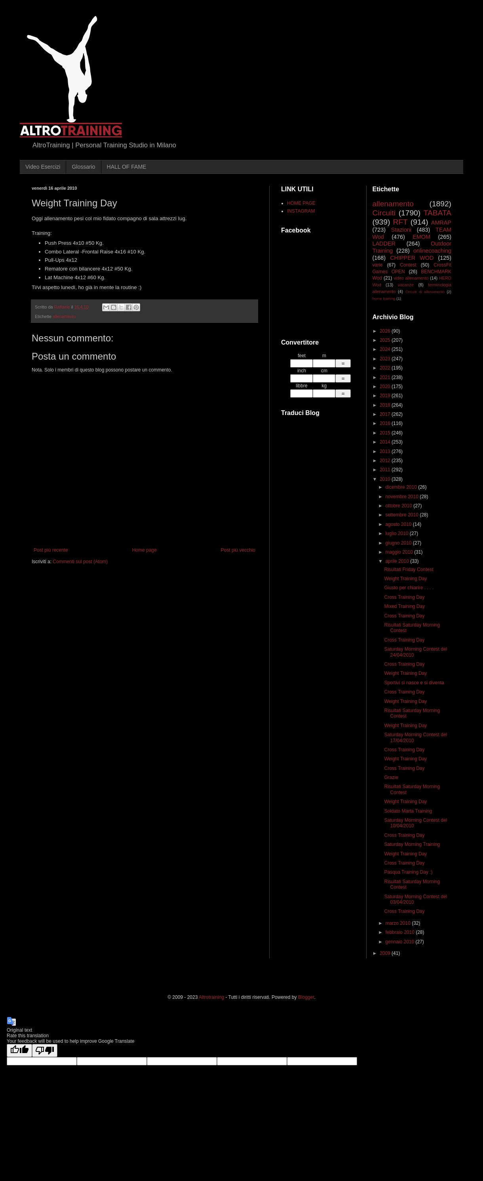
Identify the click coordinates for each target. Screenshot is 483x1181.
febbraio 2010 (400, 932)
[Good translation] (19, 1050)
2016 (386, 423)
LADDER (384, 243)
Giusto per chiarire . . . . (409, 587)
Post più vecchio (238, 550)
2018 (386, 405)
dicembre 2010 (401, 487)
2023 (386, 359)
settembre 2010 (402, 515)
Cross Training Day (404, 597)
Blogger (306, 997)
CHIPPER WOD (412, 258)
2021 (386, 377)
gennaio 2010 (400, 942)
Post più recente (51, 550)
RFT (400, 222)
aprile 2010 (397, 561)
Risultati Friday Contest (408, 569)
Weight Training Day (405, 578)
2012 (386, 460)
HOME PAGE (301, 203)
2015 (386, 433)
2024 (386, 349)
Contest (408, 265)
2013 (386, 451)
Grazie (391, 777)
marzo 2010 (398, 923)
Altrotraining (211, 997)
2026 (386, 331)
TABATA (437, 213)
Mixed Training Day (404, 606)
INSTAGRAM (301, 211)
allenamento (64, 316)
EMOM (421, 237)
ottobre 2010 (399, 506)
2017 (386, 414)
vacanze (406, 284)
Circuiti (384, 213)
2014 (386, 442)
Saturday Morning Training (412, 844)
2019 (386, 395)
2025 (386, 340)
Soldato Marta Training (408, 811)
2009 (386, 953)
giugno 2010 (399, 543)
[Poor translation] (44, 1050)
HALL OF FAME (126, 167)
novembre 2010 (402, 496)
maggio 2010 (399, 552)
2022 (386, 368)
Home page (144, 550)
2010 (386, 479)
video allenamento (411, 278)
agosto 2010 (399, 524)
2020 (386, 386)
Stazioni (401, 230)
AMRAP (441, 222)
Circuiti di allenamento (425, 292)
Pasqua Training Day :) (408, 872)
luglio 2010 (397, 533)
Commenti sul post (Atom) (80, 561)
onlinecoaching (432, 251)
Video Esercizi (42, 167)
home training (384, 298)
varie (378, 265)
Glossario (83, 167)
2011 (386, 469)
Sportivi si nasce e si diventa (414, 683)
